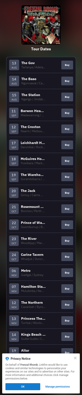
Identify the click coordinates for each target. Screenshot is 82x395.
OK (23, 386)
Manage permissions (57, 386)
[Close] (75, 358)
